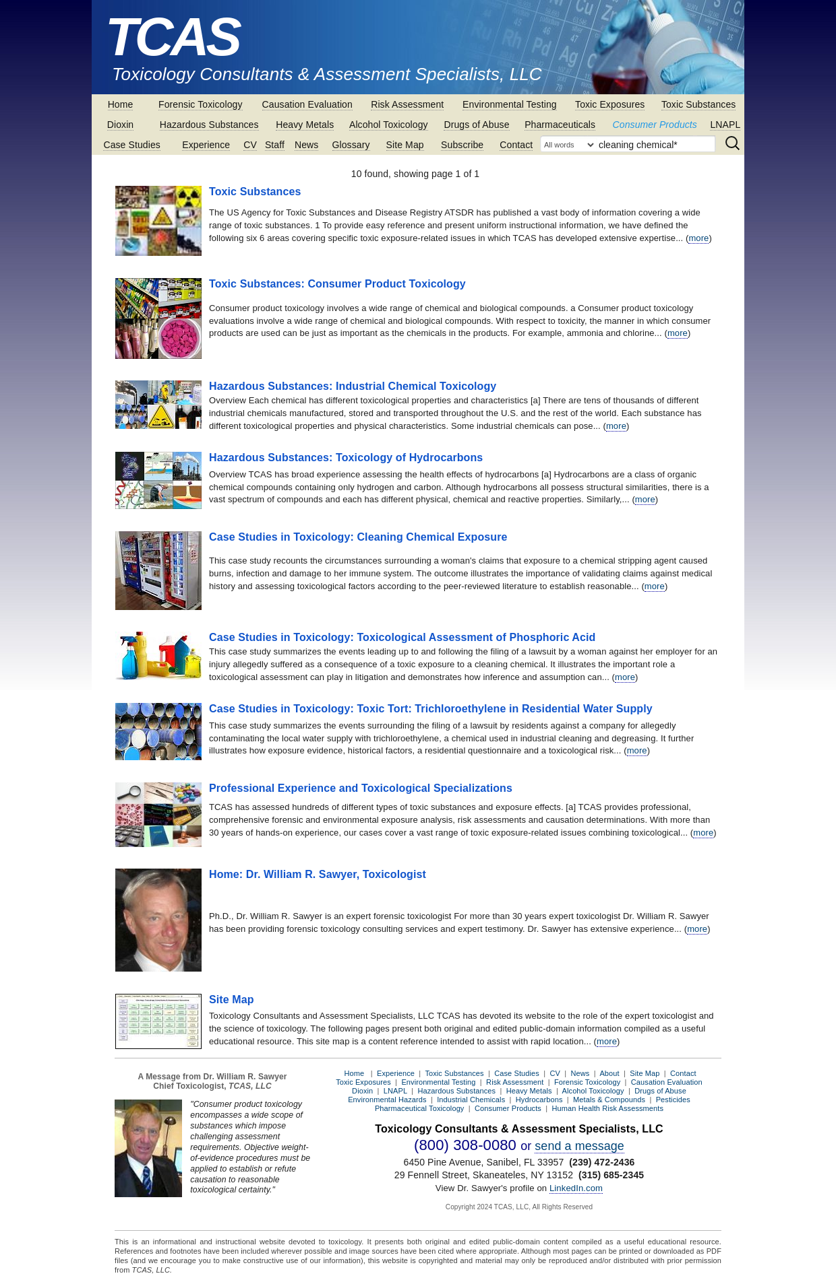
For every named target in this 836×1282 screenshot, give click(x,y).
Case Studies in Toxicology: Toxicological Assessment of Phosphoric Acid (402, 637)
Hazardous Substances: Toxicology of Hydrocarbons (346, 457)
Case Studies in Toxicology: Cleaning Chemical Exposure (358, 537)
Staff (275, 144)
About (609, 1073)
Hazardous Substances (209, 124)
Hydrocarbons (539, 1099)
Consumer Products (655, 124)
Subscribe (462, 144)
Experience (206, 144)
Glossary (351, 144)
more (698, 238)
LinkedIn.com (576, 1188)
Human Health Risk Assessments (608, 1108)
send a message (579, 1146)
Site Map (405, 144)
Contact (516, 144)
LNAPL (725, 124)
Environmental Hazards (387, 1099)
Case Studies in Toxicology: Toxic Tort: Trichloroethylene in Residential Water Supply (431, 708)
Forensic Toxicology (200, 104)
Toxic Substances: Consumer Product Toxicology (337, 284)
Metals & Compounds (609, 1099)
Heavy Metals (305, 124)
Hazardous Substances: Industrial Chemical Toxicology (352, 386)
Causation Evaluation (307, 104)
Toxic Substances (698, 104)
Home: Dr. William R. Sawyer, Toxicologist (317, 874)
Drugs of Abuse (476, 124)
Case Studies (131, 144)
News (306, 144)
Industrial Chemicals (471, 1099)
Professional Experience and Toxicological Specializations (360, 788)
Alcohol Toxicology (388, 124)
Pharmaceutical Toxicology (420, 1108)
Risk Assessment (407, 104)
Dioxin (120, 124)
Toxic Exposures (610, 104)
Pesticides (673, 1099)
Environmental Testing (509, 104)
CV (250, 144)
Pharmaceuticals (560, 124)
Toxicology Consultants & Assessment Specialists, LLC (327, 74)
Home (120, 104)
